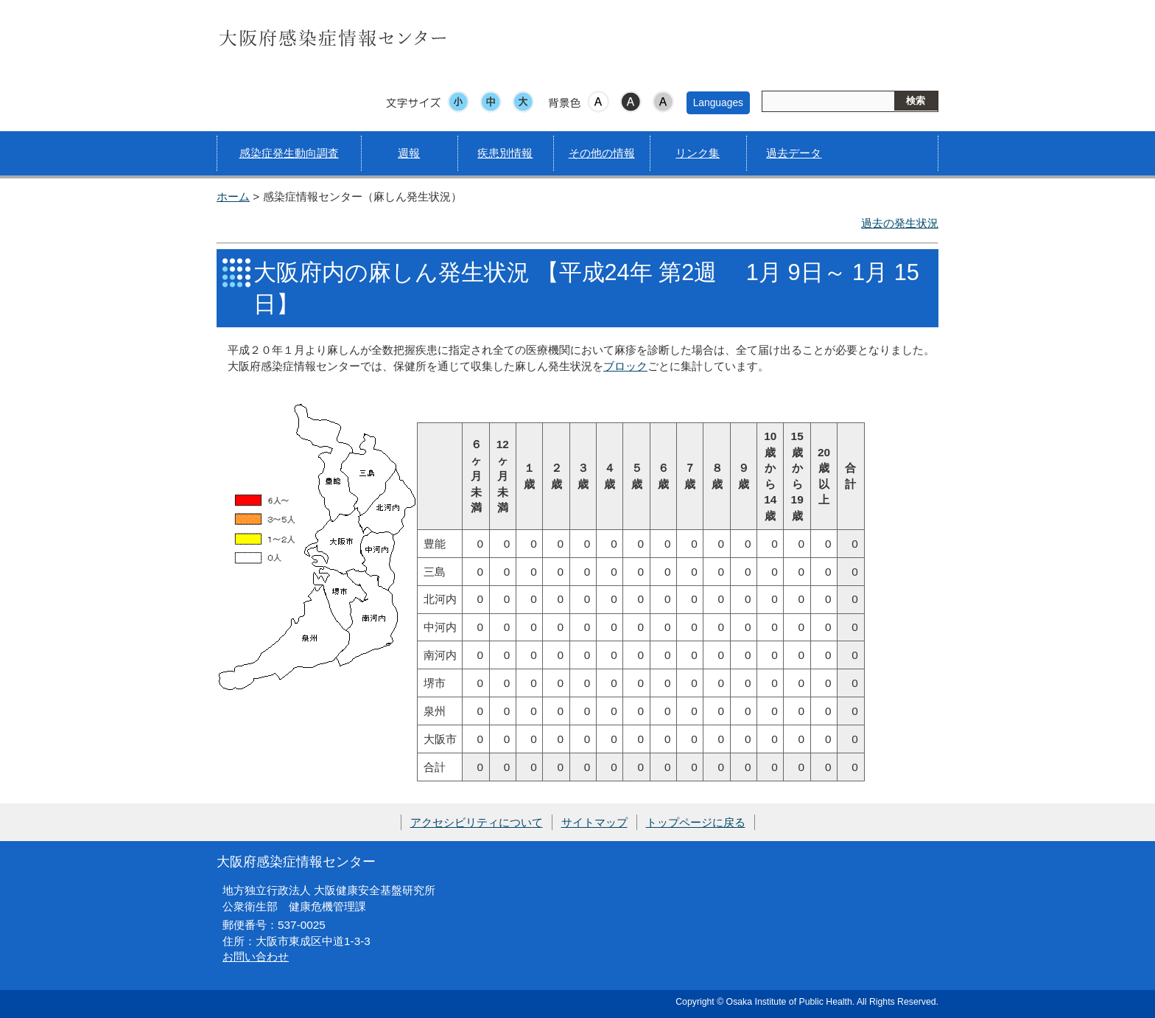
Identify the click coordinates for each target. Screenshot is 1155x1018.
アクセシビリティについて (476, 822)
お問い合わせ (255, 956)
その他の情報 (602, 153)
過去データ (793, 153)
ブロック (625, 366)
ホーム (233, 196)
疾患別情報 (505, 153)
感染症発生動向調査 (289, 153)
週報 (409, 153)
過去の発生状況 (899, 223)
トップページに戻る (695, 822)
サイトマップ (594, 822)
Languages (718, 102)
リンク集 (697, 153)
